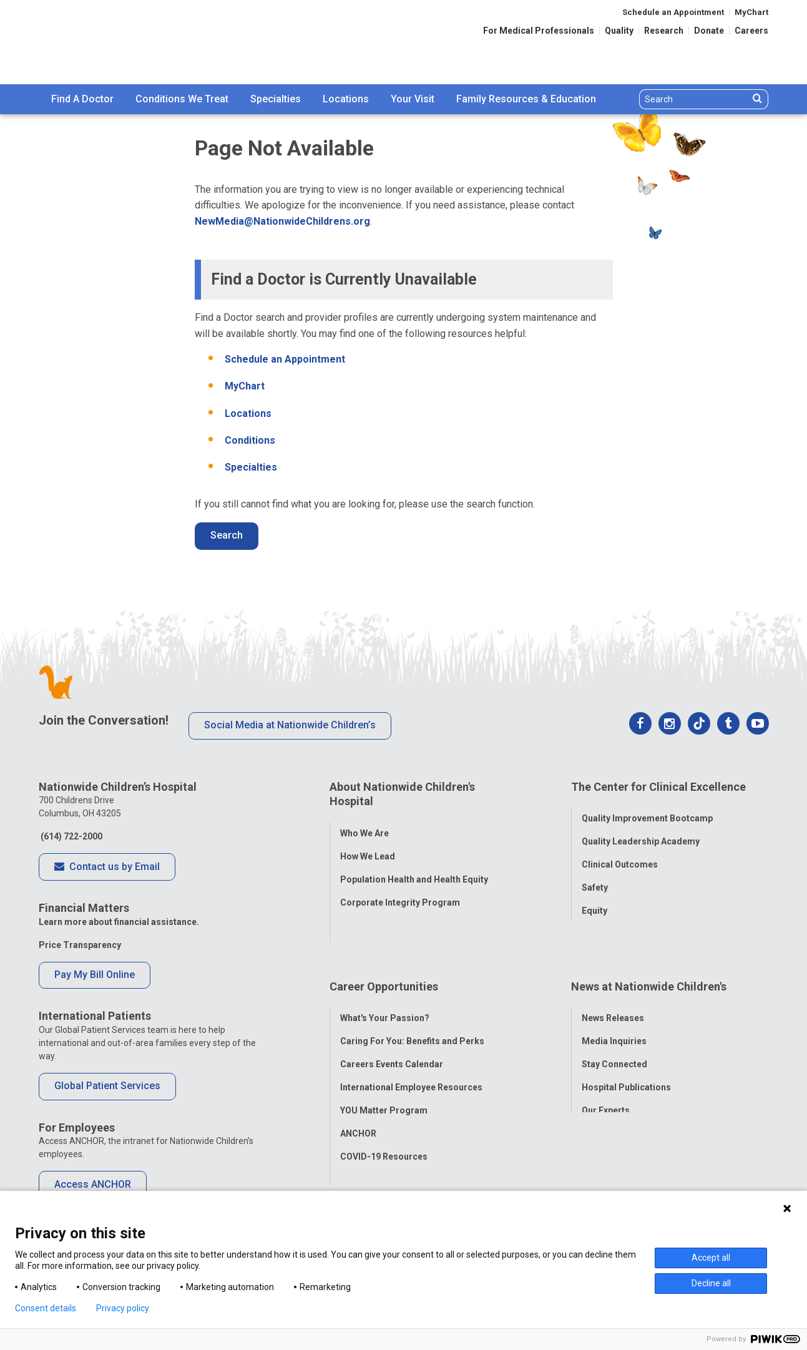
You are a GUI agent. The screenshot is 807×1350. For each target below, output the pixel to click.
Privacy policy (122, 1308)
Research (663, 30)
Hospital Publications (626, 1049)
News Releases (613, 980)
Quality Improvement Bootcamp (647, 810)
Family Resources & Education (526, 99)
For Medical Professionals (538, 30)
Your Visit (412, 99)
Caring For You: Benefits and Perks (412, 1003)
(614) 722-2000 (70, 836)
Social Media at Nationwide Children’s (290, 725)
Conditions (250, 440)
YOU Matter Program (384, 1072)
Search (226, 535)
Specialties (275, 99)
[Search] (694, 99)
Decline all (711, 1283)
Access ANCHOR (92, 1184)
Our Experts (606, 1072)
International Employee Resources (411, 1049)
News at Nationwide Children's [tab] (648, 956)
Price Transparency (80, 945)
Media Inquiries (614, 1003)
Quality (619, 30)
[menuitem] (82, 99)
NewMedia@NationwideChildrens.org (282, 221)
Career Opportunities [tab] (384, 956)
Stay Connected (614, 1026)
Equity (594, 902)
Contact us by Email (107, 867)
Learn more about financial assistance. (119, 922)
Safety (595, 879)
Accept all (711, 1258)
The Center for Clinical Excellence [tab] (658, 786)
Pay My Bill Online (94, 975)
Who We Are (364, 824)
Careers (751, 30)
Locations (346, 99)
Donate (709, 30)
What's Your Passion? (384, 980)
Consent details (45, 1308)
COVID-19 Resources (384, 1118)
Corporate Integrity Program (400, 894)
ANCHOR (358, 1095)
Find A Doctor (82, 99)
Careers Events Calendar (391, 1026)
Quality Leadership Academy (641, 833)
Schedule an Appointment (673, 12)
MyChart (751, 12)
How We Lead (367, 848)
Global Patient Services (107, 1086)
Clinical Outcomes (620, 856)
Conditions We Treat (181, 99)
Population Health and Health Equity (414, 871)
